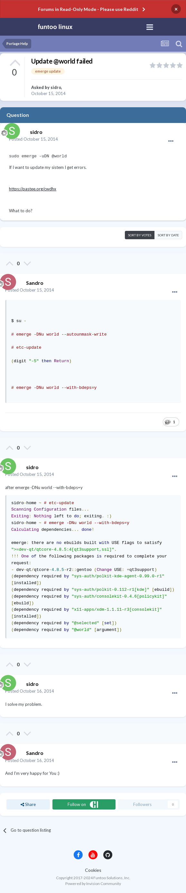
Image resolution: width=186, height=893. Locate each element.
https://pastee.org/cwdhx (32, 188)
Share (28, 804)
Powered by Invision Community (93, 883)
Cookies (93, 870)
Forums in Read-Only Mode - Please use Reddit (88, 9)
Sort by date (168, 235)
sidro (56, 87)
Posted (33, 139)
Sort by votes (139, 235)
